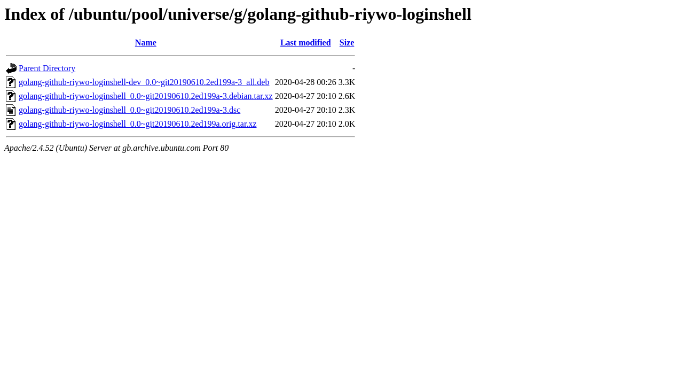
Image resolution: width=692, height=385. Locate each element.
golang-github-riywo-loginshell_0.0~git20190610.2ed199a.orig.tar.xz (137, 123)
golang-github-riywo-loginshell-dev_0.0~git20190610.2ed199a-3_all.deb (144, 82)
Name (145, 42)
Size (347, 42)
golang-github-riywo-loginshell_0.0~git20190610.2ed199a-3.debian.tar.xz (146, 96)
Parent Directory (47, 68)
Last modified (305, 42)
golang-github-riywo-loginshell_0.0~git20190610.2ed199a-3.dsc (129, 109)
